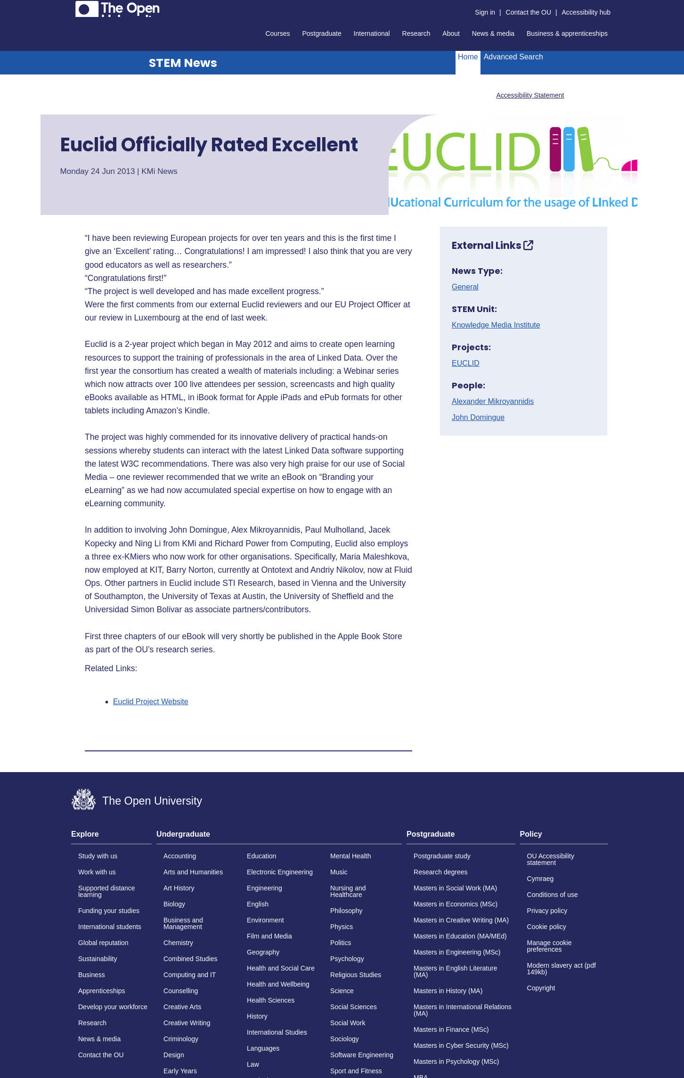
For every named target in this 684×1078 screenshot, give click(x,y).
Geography (263, 952)
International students (109, 926)
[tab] (111, 837)
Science (342, 991)
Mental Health (350, 856)
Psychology (347, 959)
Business (91, 975)
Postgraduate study (442, 856)
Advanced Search (513, 57)
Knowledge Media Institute (496, 325)
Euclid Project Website (150, 702)
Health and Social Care (281, 968)
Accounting (179, 856)
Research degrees (440, 872)
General (465, 287)
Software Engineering (361, 1055)
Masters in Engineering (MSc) (457, 952)
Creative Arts (182, 1007)
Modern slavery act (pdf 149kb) (561, 969)
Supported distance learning (106, 891)
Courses (277, 33)
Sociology (344, 1039)
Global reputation (103, 942)
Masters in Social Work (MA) (455, 888)
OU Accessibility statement (550, 859)
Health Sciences (270, 1000)
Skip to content (71, 7)
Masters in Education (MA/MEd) (460, 936)
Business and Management (183, 923)
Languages (263, 1048)
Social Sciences (353, 1007)
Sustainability (97, 959)
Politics (340, 942)
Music (339, 872)
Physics (341, 926)
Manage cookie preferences (549, 946)
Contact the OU (529, 12)
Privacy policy (547, 910)
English (258, 904)
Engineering (264, 888)
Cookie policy (546, 926)
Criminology (180, 1039)
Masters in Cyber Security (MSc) (461, 1045)
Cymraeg (540, 878)
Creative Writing (186, 1023)
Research (416, 33)
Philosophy (346, 910)
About (451, 33)
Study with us (97, 856)
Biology (174, 904)
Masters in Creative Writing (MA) (461, 920)
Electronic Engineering (280, 872)
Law (253, 1064)
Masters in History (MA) (448, 991)
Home (468, 57)
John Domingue (478, 417)
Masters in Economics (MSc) (455, 904)
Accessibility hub (586, 12)
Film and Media (269, 936)
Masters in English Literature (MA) (455, 971)
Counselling (180, 991)
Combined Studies (190, 959)
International (372, 33)
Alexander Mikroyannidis (493, 401)
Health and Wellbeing (278, 984)
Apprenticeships (101, 991)
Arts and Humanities (193, 872)
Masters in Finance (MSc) (451, 1029)
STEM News (183, 63)
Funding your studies (108, 910)
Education (261, 856)
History (257, 1016)
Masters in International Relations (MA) (463, 1010)
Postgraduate (321, 33)
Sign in (485, 12)
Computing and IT (189, 975)
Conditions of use (552, 894)
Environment (265, 920)
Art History (178, 888)
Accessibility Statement (530, 95)
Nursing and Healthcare (348, 891)
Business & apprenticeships (567, 33)
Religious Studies (355, 975)
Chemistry (178, 942)
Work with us (97, 872)
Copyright (541, 988)
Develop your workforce (112, 1007)
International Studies (277, 1032)
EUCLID (466, 363)
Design (173, 1055)
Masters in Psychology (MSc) (456, 1061)
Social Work (347, 1023)
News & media (493, 33)
